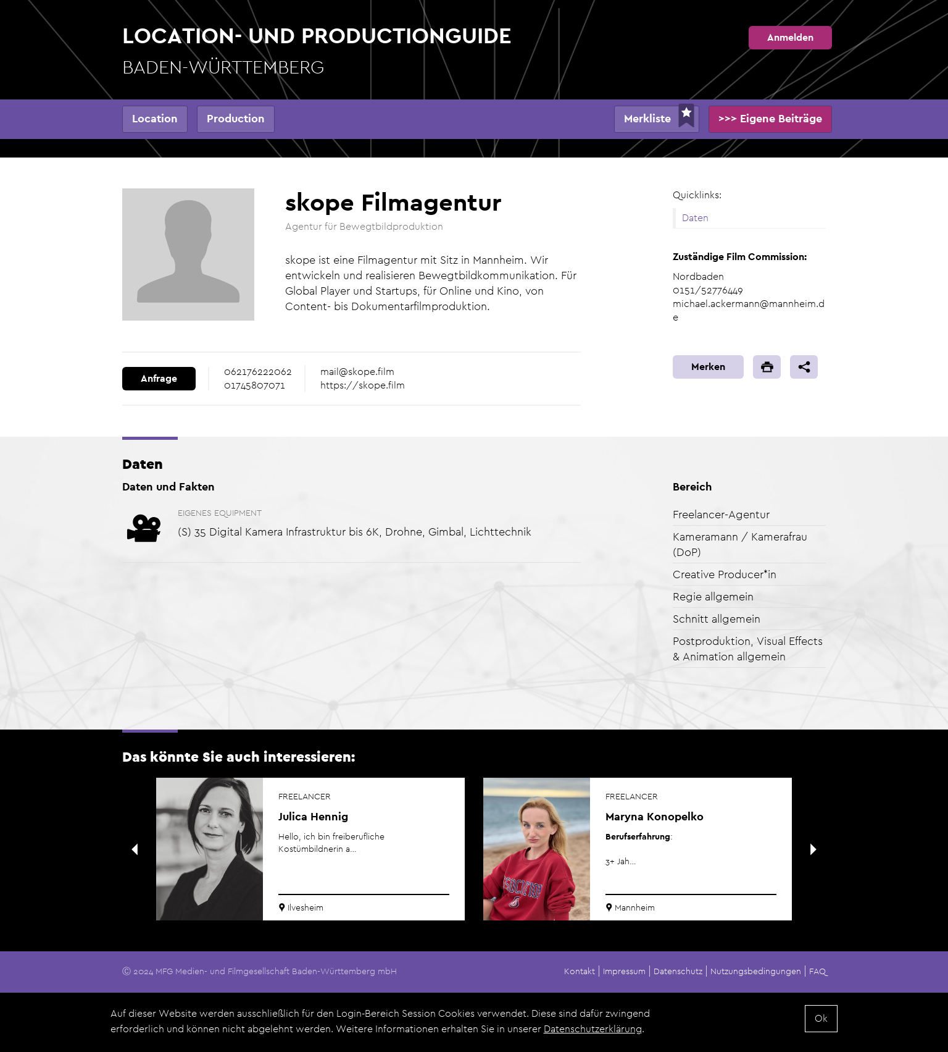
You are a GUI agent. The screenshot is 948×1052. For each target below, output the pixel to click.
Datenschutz (678, 971)
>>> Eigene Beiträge (770, 118)
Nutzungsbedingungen (755, 971)
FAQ (817, 971)
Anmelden (790, 37)
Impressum (624, 971)
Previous (134, 849)
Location (155, 118)
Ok (821, 1018)
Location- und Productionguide (317, 51)
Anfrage (159, 378)
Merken (708, 366)
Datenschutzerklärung (593, 1029)
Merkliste (647, 118)
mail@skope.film (357, 371)
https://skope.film (362, 385)
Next (813, 849)
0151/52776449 (708, 290)
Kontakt (579, 971)
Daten (695, 217)
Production (236, 118)
